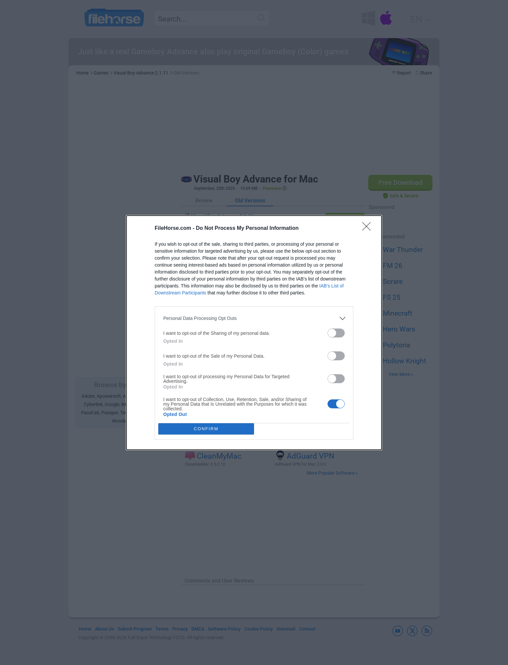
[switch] (336, 333)
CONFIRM (206, 428)
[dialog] (254, 333)
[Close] (368, 228)
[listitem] (254, 318)
